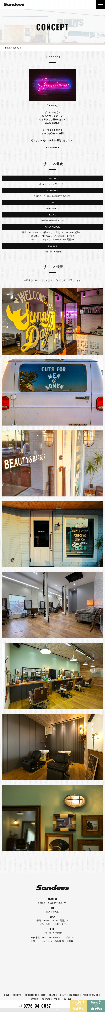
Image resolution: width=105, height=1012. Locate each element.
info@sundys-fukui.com (52, 220)
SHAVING (53, 994)
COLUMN (67, 999)
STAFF (63, 994)
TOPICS (57, 999)
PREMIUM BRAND (90, 994)
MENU (43, 994)
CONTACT (46, 999)
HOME (6, 994)
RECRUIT (34, 999)
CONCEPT (17, 994)
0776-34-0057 (52, 208)
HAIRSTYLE (74, 994)
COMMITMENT (31, 994)
